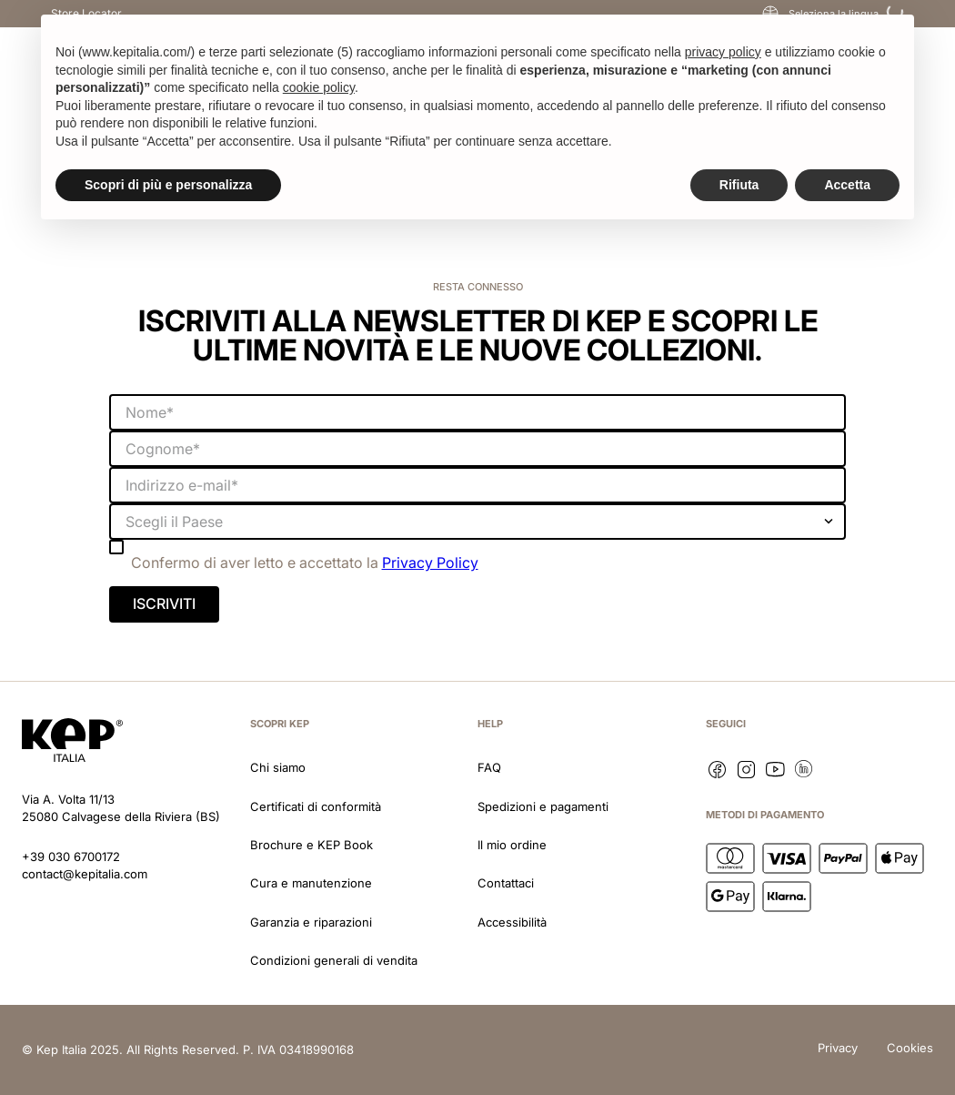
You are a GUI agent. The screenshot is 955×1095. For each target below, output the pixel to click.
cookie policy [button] (319, 87)
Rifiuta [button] (739, 184)
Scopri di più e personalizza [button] (168, 184)
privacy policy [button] (723, 52)
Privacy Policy (430, 562)
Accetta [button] (847, 184)
